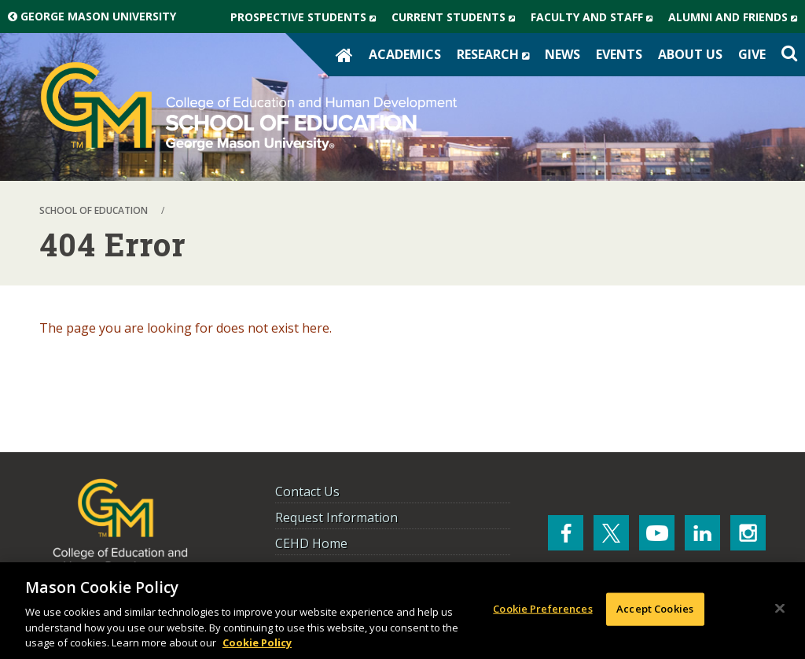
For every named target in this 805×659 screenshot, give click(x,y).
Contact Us (307, 491)
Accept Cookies (654, 609)
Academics (405, 54)
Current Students (457, 17)
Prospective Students (307, 17)
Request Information (336, 517)
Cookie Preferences (542, 609)
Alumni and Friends (736, 17)
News (562, 54)
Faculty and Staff (595, 17)
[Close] (780, 608)
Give (752, 54)
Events (619, 54)
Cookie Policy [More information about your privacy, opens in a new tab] (257, 642)
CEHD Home (311, 543)
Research (497, 54)
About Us (690, 54)
